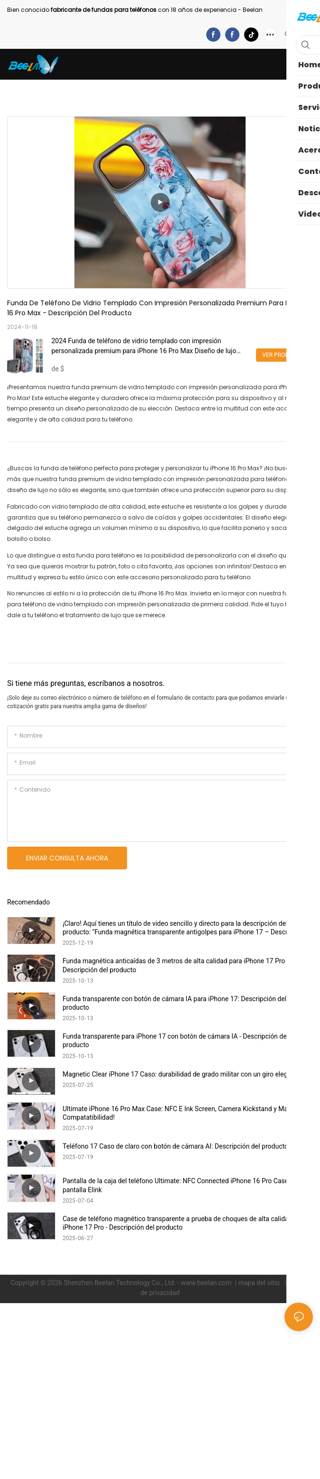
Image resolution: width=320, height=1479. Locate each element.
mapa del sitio (259, 1283)
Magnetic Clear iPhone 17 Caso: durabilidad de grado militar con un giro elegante (182, 1074)
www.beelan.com (207, 1283)
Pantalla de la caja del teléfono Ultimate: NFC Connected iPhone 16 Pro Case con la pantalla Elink (185, 1185)
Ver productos (284, 355)
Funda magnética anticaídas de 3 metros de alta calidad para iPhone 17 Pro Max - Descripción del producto (183, 965)
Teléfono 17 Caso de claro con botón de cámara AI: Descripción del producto (175, 1146)
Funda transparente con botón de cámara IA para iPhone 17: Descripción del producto (174, 1003)
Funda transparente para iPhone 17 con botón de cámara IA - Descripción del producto (175, 1040)
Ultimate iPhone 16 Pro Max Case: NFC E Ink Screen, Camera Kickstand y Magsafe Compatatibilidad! (183, 1113)
